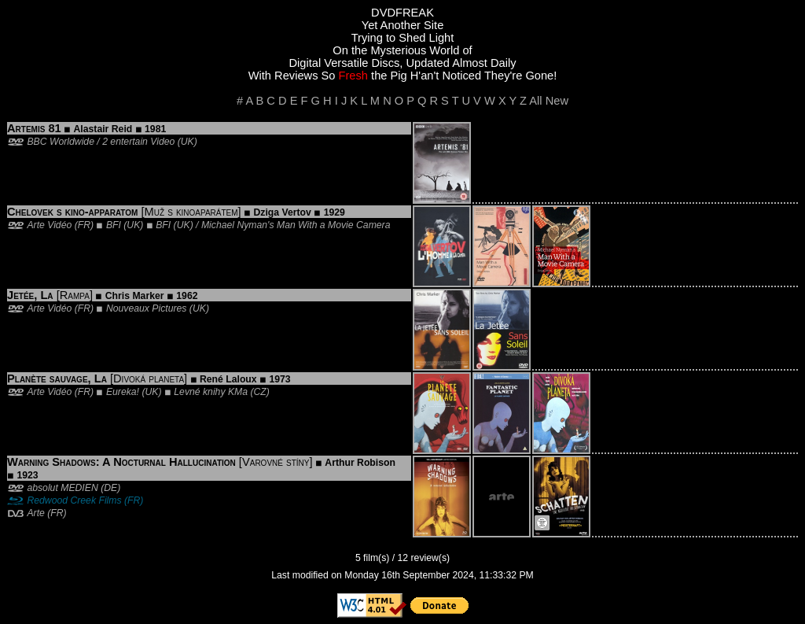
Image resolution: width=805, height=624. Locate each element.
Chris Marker (134, 295)
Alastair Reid (103, 129)
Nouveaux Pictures (146, 308)
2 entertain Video (138, 141)
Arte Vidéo (49, 225)
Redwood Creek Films (74, 500)
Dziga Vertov (282, 212)
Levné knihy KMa (211, 391)
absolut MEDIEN (62, 487)
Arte (35, 513)
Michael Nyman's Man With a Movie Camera (296, 225)
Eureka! (122, 391)
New (557, 100)
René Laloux (228, 379)
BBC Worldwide (60, 141)
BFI (113, 225)
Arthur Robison (360, 462)
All (535, 100)
